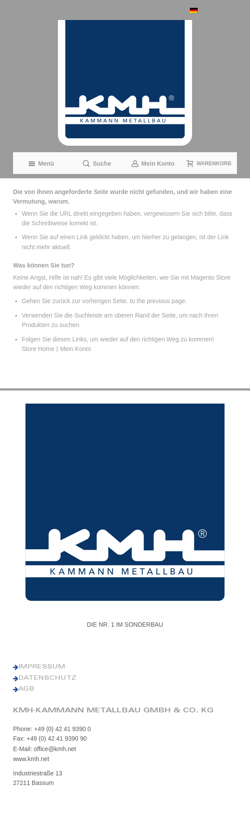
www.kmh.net (31, 758)
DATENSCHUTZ (47, 678)
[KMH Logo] (125, 83)
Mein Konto (75, 348)
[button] (211, 10)
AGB (26, 689)
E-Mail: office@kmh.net (44, 748)
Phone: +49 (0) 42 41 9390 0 (52, 728)
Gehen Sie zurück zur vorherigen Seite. (75, 300)
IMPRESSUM (41, 667)
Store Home (38, 348)
